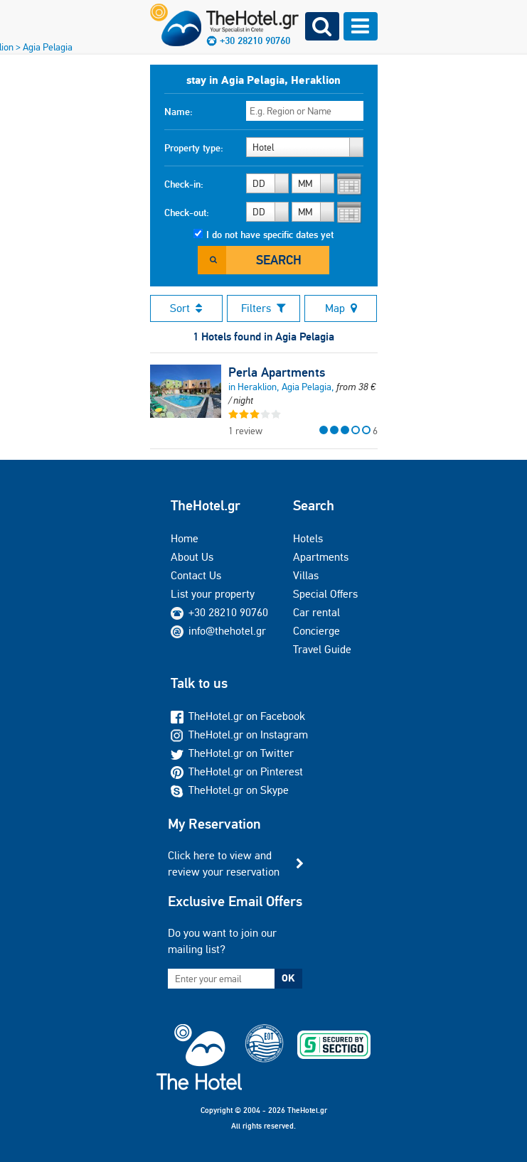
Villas (306, 575)
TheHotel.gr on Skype (230, 790)
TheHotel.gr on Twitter (232, 753)
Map (341, 308)
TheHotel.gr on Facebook (238, 716)
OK (288, 978)
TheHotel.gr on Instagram (239, 734)
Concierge (316, 631)
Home (184, 538)
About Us (192, 557)
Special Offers (325, 594)
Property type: (193, 147)
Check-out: (186, 212)
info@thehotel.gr (218, 631)
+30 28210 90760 (228, 612)
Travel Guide (322, 649)
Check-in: (183, 184)
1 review (245, 430)
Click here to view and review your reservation (224, 863)
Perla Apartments (276, 372)
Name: (178, 111)
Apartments (320, 557)
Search (279, 260)
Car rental (316, 612)
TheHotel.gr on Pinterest (237, 771)
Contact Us (196, 575)
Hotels (308, 538)
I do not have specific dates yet (270, 234)
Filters (263, 308)
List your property (213, 594)
